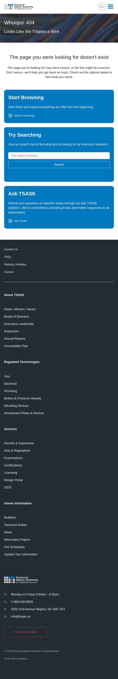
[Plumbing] (59, 391)
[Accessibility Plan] (59, 346)
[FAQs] (59, 257)
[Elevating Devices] (59, 406)
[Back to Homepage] (59, 106)
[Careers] (59, 272)
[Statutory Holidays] (59, 264)
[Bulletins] (59, 517)
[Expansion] (59, 331)
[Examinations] (59, 458)
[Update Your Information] (59, 554)
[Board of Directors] (59, 316)
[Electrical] (59, 383)
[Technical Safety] (59, 525)
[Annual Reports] (59, 338)
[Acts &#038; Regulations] (59, 450)
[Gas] (59, 376)
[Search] (59, 155)
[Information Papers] (59, 539)
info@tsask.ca (20, 616)
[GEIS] (59, 487)
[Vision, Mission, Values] (59, 309)
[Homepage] (18, 7)
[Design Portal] (59, 480)
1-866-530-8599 (22, 601)
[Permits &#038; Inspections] (59, 443)
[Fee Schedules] (59, 547)
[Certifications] (59, 465)
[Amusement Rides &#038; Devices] (59, 413)
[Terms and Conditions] (59, 659)
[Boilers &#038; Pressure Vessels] (59, 398)
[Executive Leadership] (59, 324)
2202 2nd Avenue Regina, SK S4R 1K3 (38, 609)
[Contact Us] (59, 249)
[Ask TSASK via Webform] (59, 207)
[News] (59, 532)
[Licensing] (59, 472)
